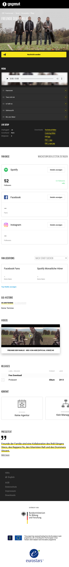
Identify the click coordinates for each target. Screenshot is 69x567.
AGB (7, 482)
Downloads (10, 495)
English (11, 477)
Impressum (10, 491)
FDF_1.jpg (48, 140)
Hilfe (7, 473)
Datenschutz (11, 487)
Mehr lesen (5, 455)
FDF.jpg (47, 137)
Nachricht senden (33, 54)
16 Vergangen (20, 303)
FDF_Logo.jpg (50, 143)
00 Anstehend (7, 303)
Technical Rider (50, 130)
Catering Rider (50, 133)
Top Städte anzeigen (8, 287)
